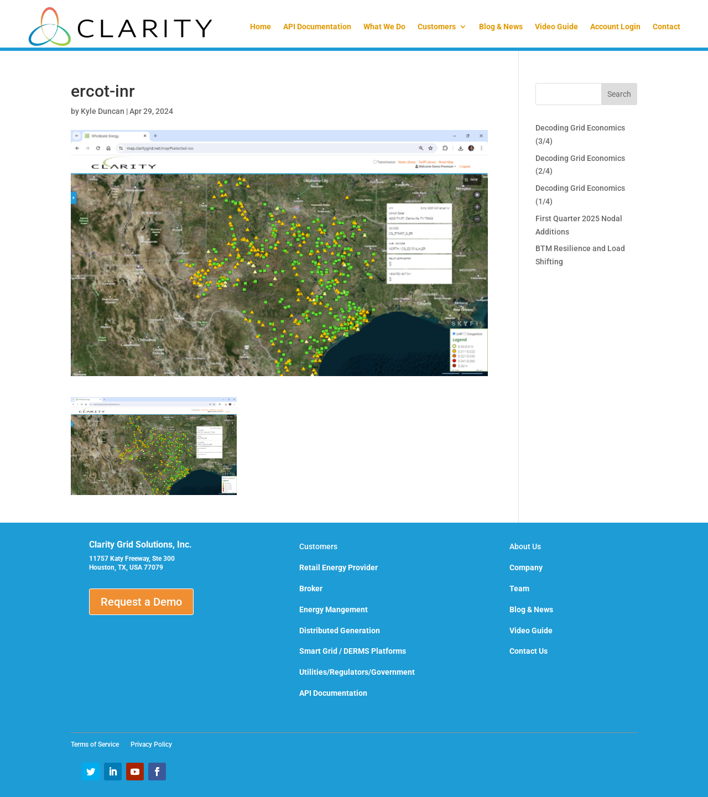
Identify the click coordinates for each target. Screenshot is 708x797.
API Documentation (317, 26)
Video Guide (556, 26)
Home (260, 26)
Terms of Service (98, 744)
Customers (437, 26)
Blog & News (501, 26)
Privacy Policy (151, 744)
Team (519, 588)
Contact (666, 26)
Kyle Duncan (102, 111)
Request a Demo (141, 601)
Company (526, 567)
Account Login (615, 26)
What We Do (384, 26)
